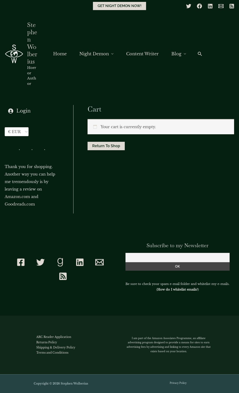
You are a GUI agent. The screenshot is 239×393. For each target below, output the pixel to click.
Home (60, 53)
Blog (176, 53)
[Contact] (99, 262)
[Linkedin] (210, 6)
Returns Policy (46, 342)
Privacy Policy (178, 383)
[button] (119, 6)
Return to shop (106, 146)
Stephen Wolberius (32, 43)
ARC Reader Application (53, 337)
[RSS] (231, 6)
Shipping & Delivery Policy (55, 347)
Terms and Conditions (52, 352)
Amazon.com (17, 196)
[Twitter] (188, 6)
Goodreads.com (20, 204)
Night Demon (94, 53)
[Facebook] (199, 6)
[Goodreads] (60, 262)
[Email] (221, 6)
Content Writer (142, 53)
